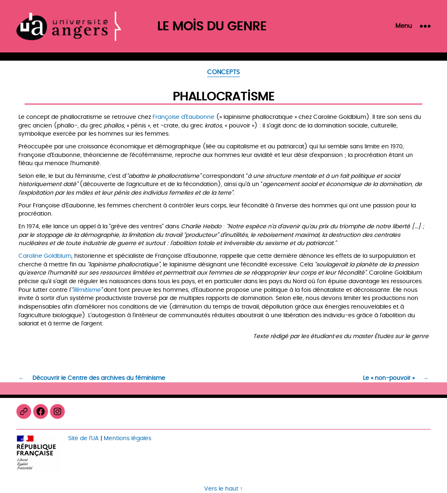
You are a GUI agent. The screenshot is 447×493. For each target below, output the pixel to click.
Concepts (223, 73)
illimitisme (86, 290)
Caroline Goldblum (44, 256)
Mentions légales (127, 438)
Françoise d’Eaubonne (183, 117)
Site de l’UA (83, 438)
